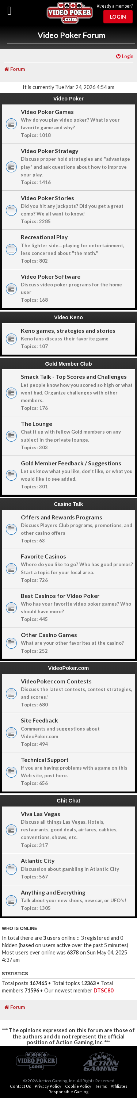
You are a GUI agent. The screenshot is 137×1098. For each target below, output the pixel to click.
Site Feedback (39, 720)
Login (118, 17)
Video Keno (68, 317)
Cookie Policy (78, 1086)
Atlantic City (37, 860)
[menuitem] (124, 56)
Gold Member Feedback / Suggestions (71, 463)
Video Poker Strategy (49, 150)
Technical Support (45, 759)
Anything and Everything (53, 892)
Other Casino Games (49, 634)
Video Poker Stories (47, 197)
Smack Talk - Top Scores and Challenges (74, 376)
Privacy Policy (48, 1086)
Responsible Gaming (68, 1091)
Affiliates (119, 1086)
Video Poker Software (50, 276)
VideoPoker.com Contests (56, 681)
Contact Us (20, 1086)
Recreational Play (44, 236)
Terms (101, 1086)
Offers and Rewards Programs (61, 517)
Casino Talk (68, 504)
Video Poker (68, 99)
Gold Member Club (68, 364)
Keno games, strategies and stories (68, 330)
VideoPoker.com (68, 668)
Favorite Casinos (43, 556)
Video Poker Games (47, 111)
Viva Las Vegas (40, 813)
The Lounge (36, 423)
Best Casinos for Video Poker (60, 595)
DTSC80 (103, 990)
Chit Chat (68, 801)
